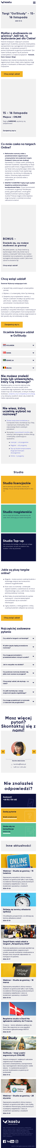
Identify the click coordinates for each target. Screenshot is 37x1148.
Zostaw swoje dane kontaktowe (17, 421)
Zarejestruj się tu (9, 131)
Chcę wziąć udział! (10, 265)
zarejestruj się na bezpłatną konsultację (21, 394)
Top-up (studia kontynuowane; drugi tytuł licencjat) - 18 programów (21, 451)
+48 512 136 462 (19, 767)
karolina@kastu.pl (20, 764)
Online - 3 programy (17, 456)
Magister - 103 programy (19, 445)
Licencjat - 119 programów (19, 442)
